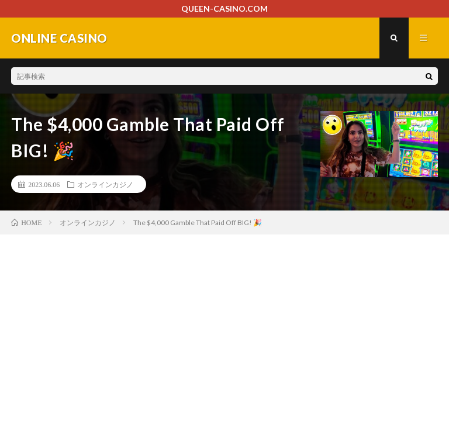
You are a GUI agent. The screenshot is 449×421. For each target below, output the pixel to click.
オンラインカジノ (105, 184)
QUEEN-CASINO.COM (224, 8)
